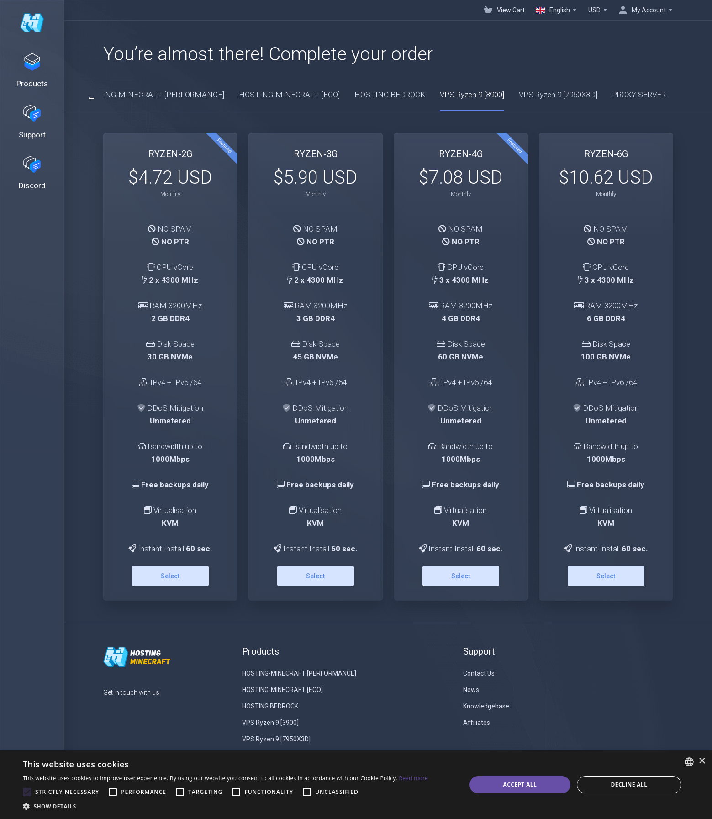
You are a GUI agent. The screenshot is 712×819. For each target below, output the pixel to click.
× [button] (701, 761)
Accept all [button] (520, 784)
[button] (225, 806)
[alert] (356, 784)
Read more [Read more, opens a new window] (413, 778)
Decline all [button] (629, 784)
